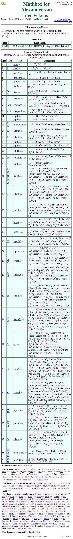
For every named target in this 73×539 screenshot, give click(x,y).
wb (32, 469)
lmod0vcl (18, 124)
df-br (50, 506)
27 (8, 262)
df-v (40, 501)
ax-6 (20, 486)
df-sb (47, 496)
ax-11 (63, 486)
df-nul (46, 504)
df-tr (11, 509)
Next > (69, 2)
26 (8, 259)
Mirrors (3, 19)
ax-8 (37, 486)
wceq (60, 469)
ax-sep (33, 488)
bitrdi (16, 260)
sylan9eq (17, 105)
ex (14, 344)
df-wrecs (34, 521)
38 (8, 461)
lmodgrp (17, 77)
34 (8, 411)
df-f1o (55, 516)
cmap (45, 474)
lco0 (15, 86)
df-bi (37, 494)
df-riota (6, 518)
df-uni (31, 506)
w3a (49, 469)
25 (8, 241)
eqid (15, 116)
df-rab (31, 501)
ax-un (5, 490)
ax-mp (39, 483)
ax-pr (63, 488)
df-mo (56, 496)
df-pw (64, 504)
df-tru (12, 496)
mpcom (17, 410)
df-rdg (55, 521)
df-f (29, 516)
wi (25, 469)
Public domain (42, 536)
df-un (11, 504)
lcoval (16, 423)
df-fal (21, 496)
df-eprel (29, 509)
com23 (16, 369)
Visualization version (61, 21)
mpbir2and (18, 452)
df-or (53, 494)
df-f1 (38, 516)
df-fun (12, 516)
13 (8, 130)
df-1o (65, 521)
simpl (16, 210)
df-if (55, 504)
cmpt (4, 474)
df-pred (22, 514)
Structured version (64, 19)
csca (21, 477)
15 (8, 450)
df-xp (11, 511)
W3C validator (66, 536)
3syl (15, 92)
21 (8, 194)
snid (15, 68)
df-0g (55, 523)
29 (8, 295)
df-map (5, 523)
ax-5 (12, 486)
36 (8, 439)
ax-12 (5, 488)
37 (8, 455)
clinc (25, 480)
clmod (10, 480)
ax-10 (53, 486)
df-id (20, 509)
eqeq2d (16, 241)
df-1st (56, 518)
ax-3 (57, 483)
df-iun (40, 506)
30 (8, 320)
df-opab (59, 506)
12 (8, 126)
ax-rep (23, 488)
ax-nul (43, 488)
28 (8, 276)
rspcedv (17, 319)
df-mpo (36, 518)
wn (17, 469)
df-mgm (15, 526)
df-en (15, 523)
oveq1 (16, 232)
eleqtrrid (17, 111)
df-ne (50, 499)
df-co (39, 511)
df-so (48, 509)
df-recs (45, 521)
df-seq (44, 523)
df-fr (57, 509)
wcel (4, 471)
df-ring (59, 526)
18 (8, 157)
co (34, 474)
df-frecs (23, 521)
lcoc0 (16, 176)
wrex (14, 471)
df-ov (15, 518)
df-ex (30, 496)
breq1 (16, 222)
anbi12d (17, 274)
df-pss (37, 504)
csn (40, 471)
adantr (16, 98)
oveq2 (16, 73)
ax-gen (64, 483)
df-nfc (41, 499)
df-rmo (12, 501)
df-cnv (29, 511)
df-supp (13, 521)
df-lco (24, 528)
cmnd (45, 477)
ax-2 (51, 483)
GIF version (69, 21)
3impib (16, 392)
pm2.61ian (18, 460)
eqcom (16, 251)
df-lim (50, 514)
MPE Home (19, 19)
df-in (20, 504)
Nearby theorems (66, 4)
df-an (45, 494)
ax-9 (45, 486)
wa (40, 469)
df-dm (48, 511)
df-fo (46, 516)
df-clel (31, 499)
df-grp (48, 526)
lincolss (32, 532)
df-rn (57, 511)
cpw (31, 471)
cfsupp (61, 474)
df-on (41, 514)
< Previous (59, 2)
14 (8, 137)
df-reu (21, 501)
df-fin (24, 523)
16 (8, 171)
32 (8, 369)
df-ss (28, 504)
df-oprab (25, 518)
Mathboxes (37, 19)
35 (8, 452)
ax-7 (28, 486)
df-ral (59, 499)
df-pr (13, 506)
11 (8, 123)
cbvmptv (17, 157)
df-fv (64, 516)
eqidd (16, 150)
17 (8, 174)
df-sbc (48, 501)
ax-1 (46, 483)
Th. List (28, 19)
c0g (31, 477)
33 (8, 392)
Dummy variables (13, 55)
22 (8, 408)
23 (8, 318)
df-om (46, 518)
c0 (23, 471)
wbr (61, 471)
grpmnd (17, 81)
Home (11, 19)
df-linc (14, 528)
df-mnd (38, 526)
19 (8, 180)
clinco (41, 480)
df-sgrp (27, 526)
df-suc (60, 514)
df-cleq (22, 499)
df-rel (20, 511)
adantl (16, 137)
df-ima (11, 514)
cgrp (57, 477)
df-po (39, 509)
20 (8, 182)
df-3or (60, 494)
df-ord (31, 514)
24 (8, 273)
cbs (8, 477)
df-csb (58, 501)
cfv (12, 474)
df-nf (39, 496)
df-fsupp (34, 523)
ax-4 (4, 486)
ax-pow (54, 488)
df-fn (21, 516)
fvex (15, 64)
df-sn (5, 506)
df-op (22, 506)
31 (8, 344)
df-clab (11, 499)
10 (8, 458)
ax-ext (14, 488)
